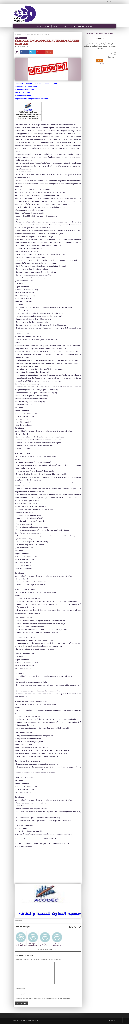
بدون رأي (110, 57)
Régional (24, 37)
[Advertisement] (48, 869)
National (21, 34)
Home (16, 34)
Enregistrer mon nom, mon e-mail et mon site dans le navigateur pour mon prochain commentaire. (43, 998)
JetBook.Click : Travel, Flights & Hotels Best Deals (99, 33)
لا (113, 55)
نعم (112, 52)
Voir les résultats (99, 64)
